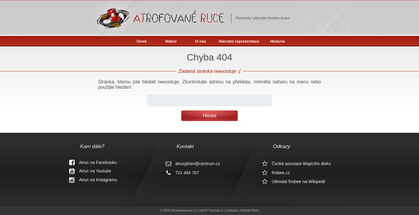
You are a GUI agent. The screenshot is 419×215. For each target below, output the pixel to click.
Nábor (171, 41)
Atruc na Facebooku (91, 162)
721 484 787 (180, 172)
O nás (200, 41)
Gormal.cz (216, 210)
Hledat (209, 115)
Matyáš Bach (249, 210)
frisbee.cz (274, 172)
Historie (277, 41)
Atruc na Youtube (88, 171)
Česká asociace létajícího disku (294, 163)
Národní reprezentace (239, 41)
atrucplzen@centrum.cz (190, 163)
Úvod (141, 41)
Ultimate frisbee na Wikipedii (291, 181)
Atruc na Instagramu (91, 179)
